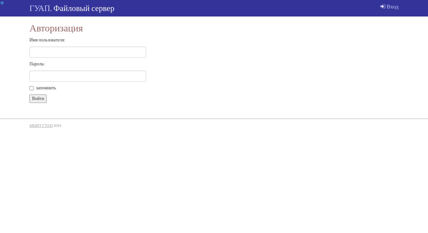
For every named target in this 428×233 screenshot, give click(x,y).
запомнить (42, 88)
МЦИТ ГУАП (41, 125)
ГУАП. (40, 8)
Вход (389, 6)
